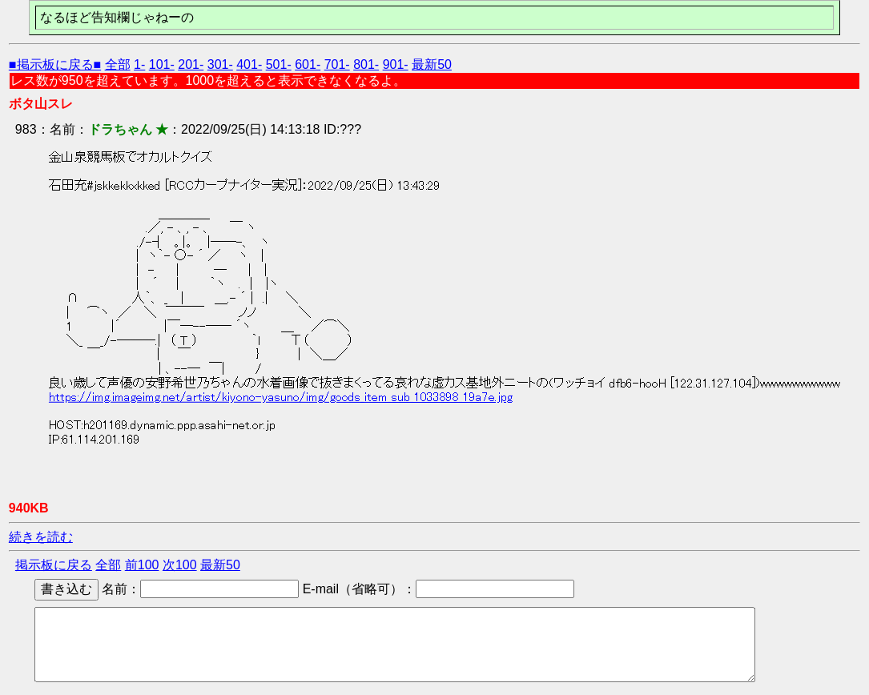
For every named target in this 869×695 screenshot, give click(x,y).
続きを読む (41, 537)
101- (162, 64)
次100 (180, 565)
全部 (118, 64)
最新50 (432, 64)
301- (220, 64)
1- (139, 64)
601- (307, 64)
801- (366, 64)
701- (337, 64)
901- (395, 64)
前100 (142, 565)
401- (249, 64)
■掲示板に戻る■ (55, 64)
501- (279, 64)
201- (190, 64)
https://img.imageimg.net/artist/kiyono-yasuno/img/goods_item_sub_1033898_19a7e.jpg (281, 397)
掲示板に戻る (53, 565)
